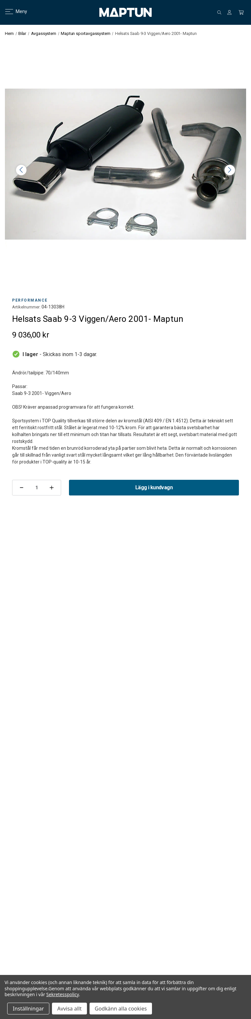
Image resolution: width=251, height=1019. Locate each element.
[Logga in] (229, 12)
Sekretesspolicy (62, 994)
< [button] (21, 170)
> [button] (230, 170)
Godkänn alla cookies (121, 1008)
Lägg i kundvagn (154, 487)
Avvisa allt (69, 1008)
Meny (12, 11)
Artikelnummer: (26, 307)
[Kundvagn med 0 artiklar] (241, 12)
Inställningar (28, 1008)
